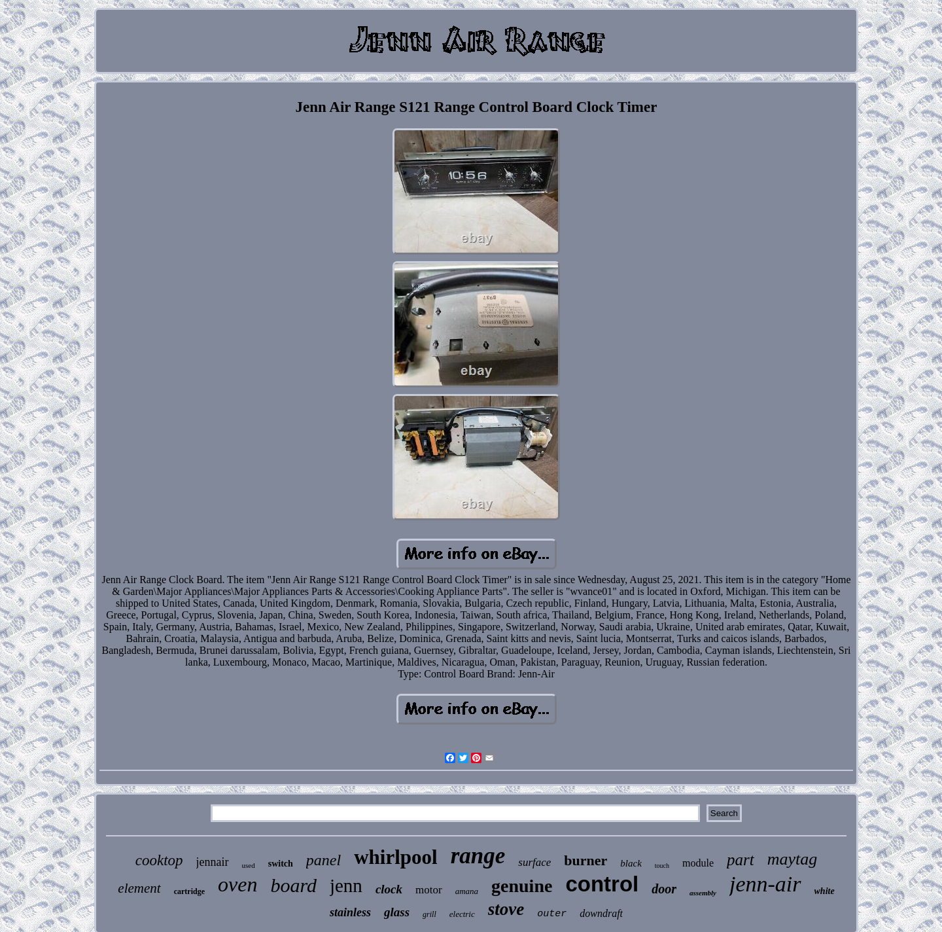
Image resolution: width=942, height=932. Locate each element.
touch (662, 865)
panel (323, 860)
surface (534, 862)
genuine (521, 886)
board (293, 885)
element (139, 888)
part (740, 860)
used (248, 865)
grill (429, 914)
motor (428, 890)
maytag (792, 859)
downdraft (601, 913)
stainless (350, 912)
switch (280, 864)
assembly (702, 893)
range (478, 856)
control (601, 884)
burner (585, 860)
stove (506, 909)
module (698, 863)
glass (397, 912)
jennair (212, 862)
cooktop (159, 860)
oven (237, 884)
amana (466, 891)
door (664, 889)
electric (462, 914)
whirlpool (395, 857)
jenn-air (765, 884)
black (630, 863)
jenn (346, 885)
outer (552, 914)
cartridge (189, 891)
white (824, 891)
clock (388, 889)
